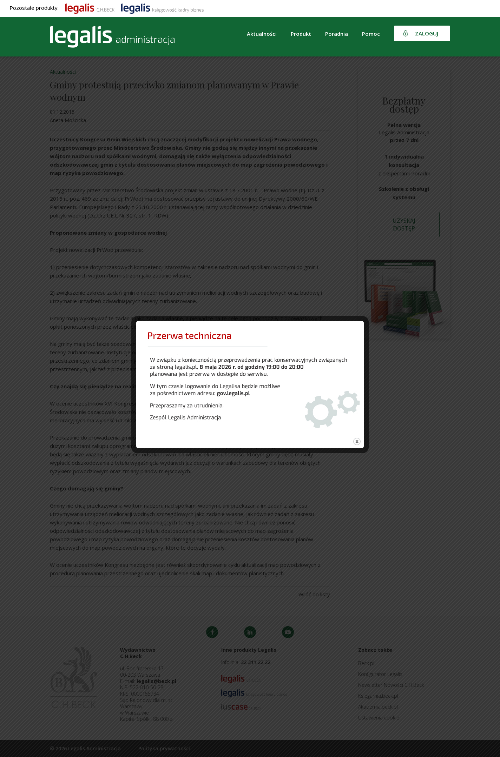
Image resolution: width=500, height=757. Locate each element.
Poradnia (336, 33)
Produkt (301, 33)
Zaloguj (426, 33)
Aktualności (262, 33)
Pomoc (371, 33)
